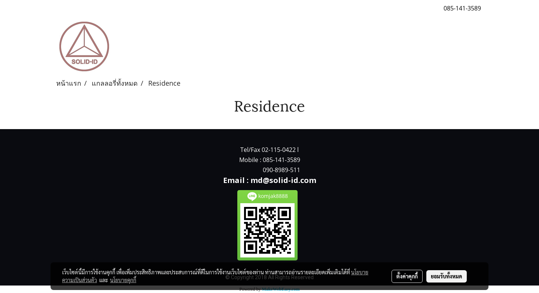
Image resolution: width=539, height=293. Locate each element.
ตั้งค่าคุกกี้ (407, 276)
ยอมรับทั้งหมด (446, 276)
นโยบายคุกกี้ (123, 280)
